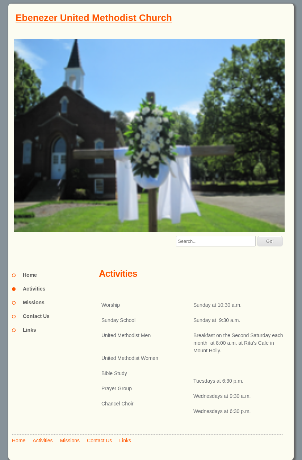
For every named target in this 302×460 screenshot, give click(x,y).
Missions (34, 302)
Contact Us (36, 316)
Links (29, 330)
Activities (34, 289)
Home (30, 275)
